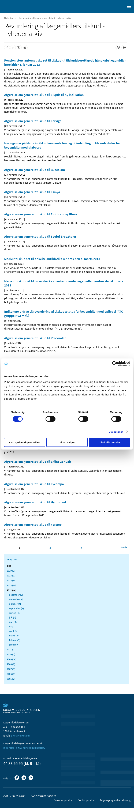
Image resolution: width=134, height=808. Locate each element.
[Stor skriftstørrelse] (118, 47)
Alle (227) (12, 559)
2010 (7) (11, 654)
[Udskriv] (124, 47)
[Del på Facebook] (7, 47)
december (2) (16, 594)
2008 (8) (11, 664)
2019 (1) (11, 570)
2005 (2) (11, 678)
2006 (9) (11, 673)
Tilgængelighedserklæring (115, 800)
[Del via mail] (25, 47)
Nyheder (8, 18)
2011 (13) (11, 649)
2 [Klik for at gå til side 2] (50, 547)
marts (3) (14, 635)
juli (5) (12, 617)
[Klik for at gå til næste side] (124, 547)
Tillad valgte (67, 442)
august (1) (14, 612)
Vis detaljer (116, 431)
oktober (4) (15, 603)
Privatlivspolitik (63, 800)
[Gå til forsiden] (17, 6)
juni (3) (13, 622)
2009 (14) (11, 659)
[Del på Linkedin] (13, 47)
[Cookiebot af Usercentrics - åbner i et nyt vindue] (114, 363)
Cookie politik (86, 800)
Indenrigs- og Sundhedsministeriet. (24, 747)
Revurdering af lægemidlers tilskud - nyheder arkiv (45, 18)
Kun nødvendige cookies (24, 442)
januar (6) (14, 644)
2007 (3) (11, 669)
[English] (114, 6)
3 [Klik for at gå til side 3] (81, 547)
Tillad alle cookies (109, 442)
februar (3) (14, 640)
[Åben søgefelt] (122, 6)
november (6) (16, 599)
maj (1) (13, 626)
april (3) (13, 631)
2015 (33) (11, 575)
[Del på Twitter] (19, 47)
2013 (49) (11, 585)
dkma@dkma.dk (20, 735)
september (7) (16, 608)
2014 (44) (11, 580)
